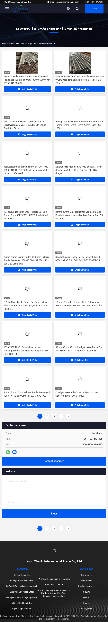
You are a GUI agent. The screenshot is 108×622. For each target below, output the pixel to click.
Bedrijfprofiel (86, 575)
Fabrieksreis (86, 581)
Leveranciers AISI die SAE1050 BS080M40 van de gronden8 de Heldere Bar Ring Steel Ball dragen (78, 170)
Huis (4, 43)
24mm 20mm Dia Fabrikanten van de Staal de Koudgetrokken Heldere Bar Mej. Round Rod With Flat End (79, 215)
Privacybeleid (86, 609)
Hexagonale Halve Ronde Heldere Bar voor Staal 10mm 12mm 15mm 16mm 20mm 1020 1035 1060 (79, 125)
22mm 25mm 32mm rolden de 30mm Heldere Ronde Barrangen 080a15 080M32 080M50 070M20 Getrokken (26, 260)
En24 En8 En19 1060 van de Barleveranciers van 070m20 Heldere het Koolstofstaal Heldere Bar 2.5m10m (79, 80)
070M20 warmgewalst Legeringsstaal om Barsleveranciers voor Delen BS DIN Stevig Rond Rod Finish (25, 125)
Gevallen (86, 597)
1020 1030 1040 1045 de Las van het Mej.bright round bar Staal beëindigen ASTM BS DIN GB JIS (26, 350)
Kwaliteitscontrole (86, 586)
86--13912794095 (94, 2)
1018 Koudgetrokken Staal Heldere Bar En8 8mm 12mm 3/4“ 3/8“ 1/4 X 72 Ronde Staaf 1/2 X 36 (26, 215)
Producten (13, 43)
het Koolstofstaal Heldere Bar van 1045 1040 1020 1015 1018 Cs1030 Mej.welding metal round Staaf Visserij (26, 170)
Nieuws (86, 592)
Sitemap (86, 603)
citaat (94, 9)
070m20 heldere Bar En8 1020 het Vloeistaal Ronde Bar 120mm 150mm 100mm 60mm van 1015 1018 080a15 (27, 80)
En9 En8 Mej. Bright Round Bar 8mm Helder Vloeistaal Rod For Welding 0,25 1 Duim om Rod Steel (25, 305)
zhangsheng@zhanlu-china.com (63, 2)
